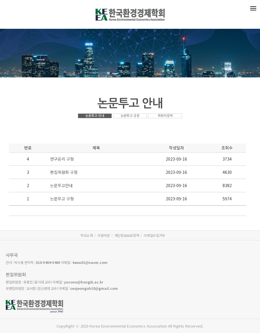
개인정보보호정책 (126, 235)
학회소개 (86, 235)
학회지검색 (165, 115)
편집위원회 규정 (64, 172)
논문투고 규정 (129, 115)
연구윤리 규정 (62, 159)
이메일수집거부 (154, 235)
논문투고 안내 (94, 115)
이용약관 (103, 235)
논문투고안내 (61, 185)
